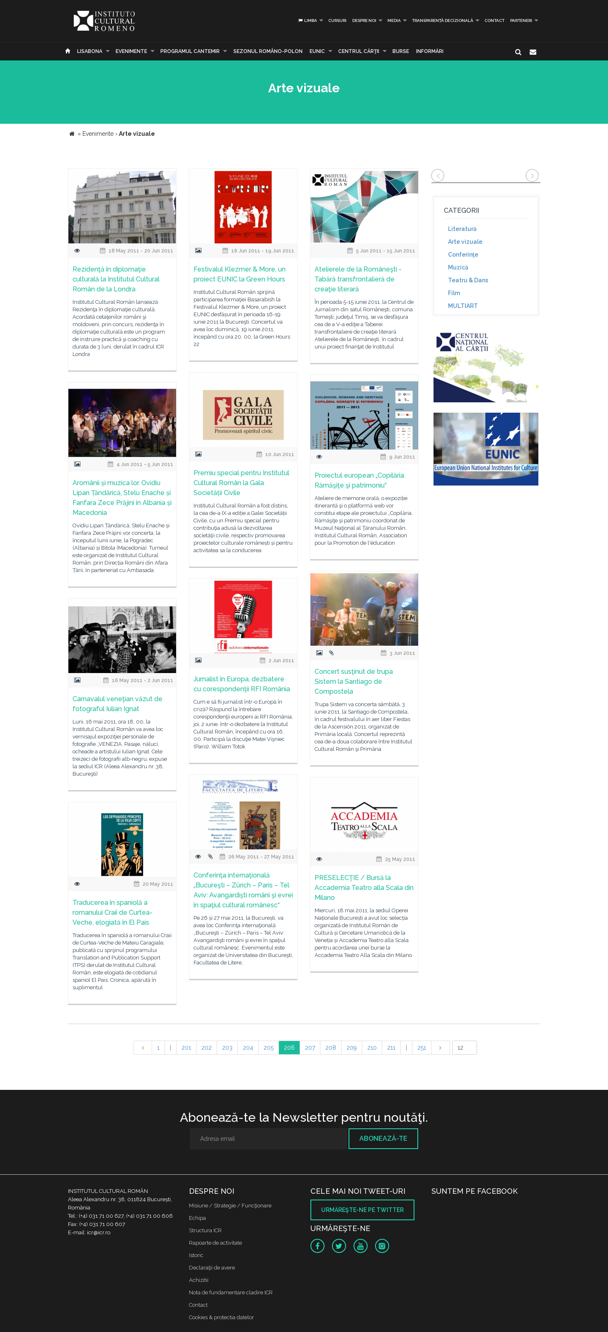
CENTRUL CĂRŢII (358, 51)
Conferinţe (463, 254)
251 (421, 1047)
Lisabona (89, 51)
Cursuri (337, 20)
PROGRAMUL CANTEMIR (190, 51)
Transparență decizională (442, 20)
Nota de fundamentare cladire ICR (231, 1292)
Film (454, 293)
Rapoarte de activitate (215, 1243)
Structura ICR (205, 1230)
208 (330, 1047)
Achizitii (198, 1280)
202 (206, 1047)
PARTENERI (521, 20)
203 (227, 1047)
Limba (307, 20)
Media (394, 20)
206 (289, 1047)
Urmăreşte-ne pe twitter (362, 1210)
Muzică (458, 267)
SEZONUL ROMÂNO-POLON (268, 51)
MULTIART (463, 306)
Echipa (197, 1218)
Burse (400, 51)
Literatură (462, 229)
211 (391, 1047)
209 (351, 1047)
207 (310, 1047)
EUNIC (317, 51)
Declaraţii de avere (212, 1268)
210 (372, 1047)
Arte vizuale (465, 241)
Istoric (196, 1255)
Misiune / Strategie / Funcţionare (230, 1205)
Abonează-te (383, 1138)
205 (269, 1047)
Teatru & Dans (468, 280)
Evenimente (131, 51)
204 (248, 1047)
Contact (494, 20)
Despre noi (364, 20)
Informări (429, 51)
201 (186, 1047)
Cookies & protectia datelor (221, 1317)
